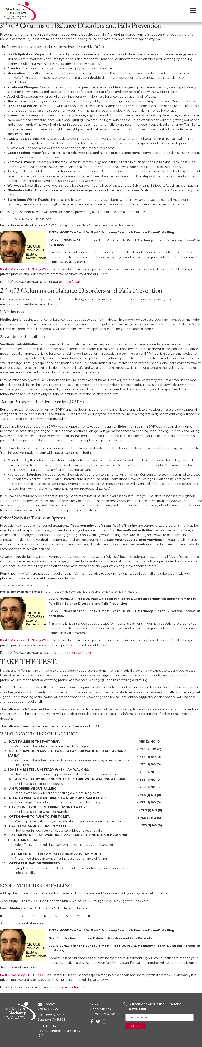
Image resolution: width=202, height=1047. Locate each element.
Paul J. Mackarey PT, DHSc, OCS (23, 269)
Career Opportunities (100, 1007)
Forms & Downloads (104, 1014)
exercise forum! (70, 281)
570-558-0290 (48, 1009)
